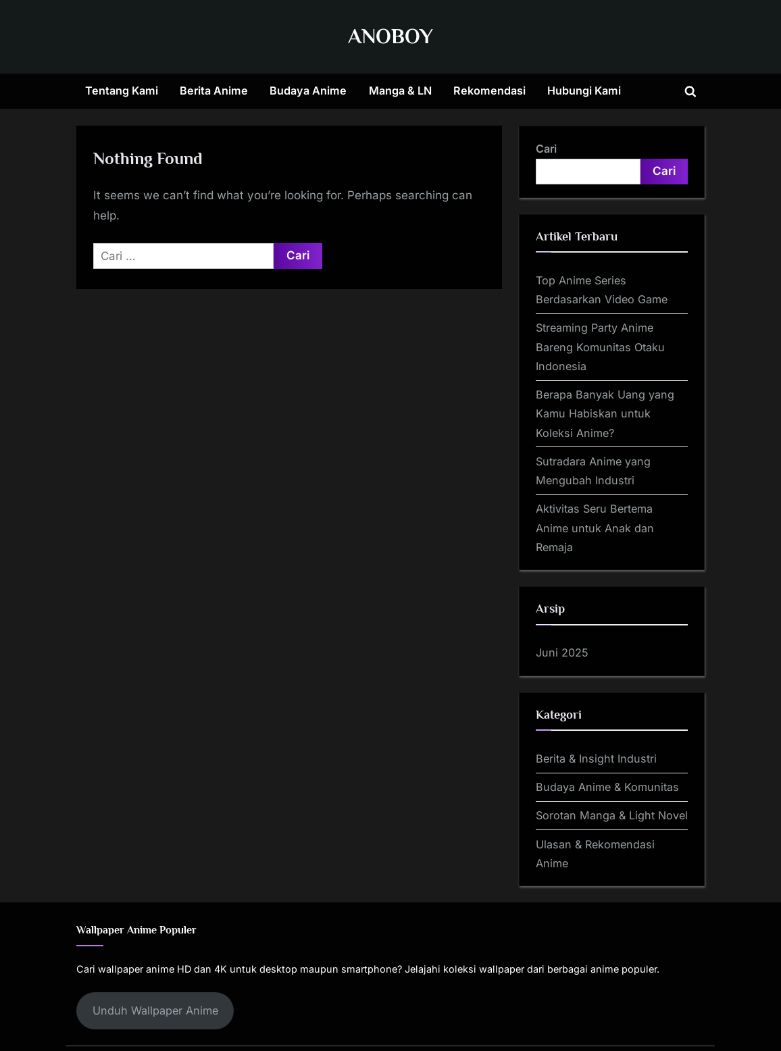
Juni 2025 (562, 652)
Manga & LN (400, 90)
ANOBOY (390, 36)
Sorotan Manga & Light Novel (612, 815)
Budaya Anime (308, 90)
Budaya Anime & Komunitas (607, 787)
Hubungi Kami (584, 90)
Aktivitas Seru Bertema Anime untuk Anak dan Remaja (595, 528)
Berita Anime (214, 90)
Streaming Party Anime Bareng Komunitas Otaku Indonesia (600, 347)
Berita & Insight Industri (596, 758)
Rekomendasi (489, 90)
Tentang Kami (121, 90)
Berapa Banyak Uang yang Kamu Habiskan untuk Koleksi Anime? (605, 414)
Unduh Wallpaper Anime (155, 1010)
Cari (546, 148)
